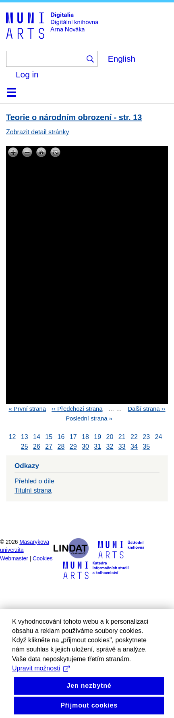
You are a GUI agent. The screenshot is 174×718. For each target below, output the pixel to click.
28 (61, 446)
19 (97, 437)
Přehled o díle (34, 481)
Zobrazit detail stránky (37, 132)
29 (73, 446)
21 (122, 437)
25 (24, 446)
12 (12, 437)
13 (24, 437)
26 (36, 446)
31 (97, 446)
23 (146, 437)
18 (85, 437)
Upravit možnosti (41, 681)
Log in (27, 74)
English (121, 58)
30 (85, 446)
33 (122, 446)
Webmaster (14, 559)
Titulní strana (33, 490)
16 (61, 437)
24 (158, 437)
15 (48, 437)
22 (134, 437)
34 (134, 446)
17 (73, 437)
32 (110, 446)
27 (48, 446)
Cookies (43, 559)
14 (36, 437)
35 (146, 446)
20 (110, 437)
